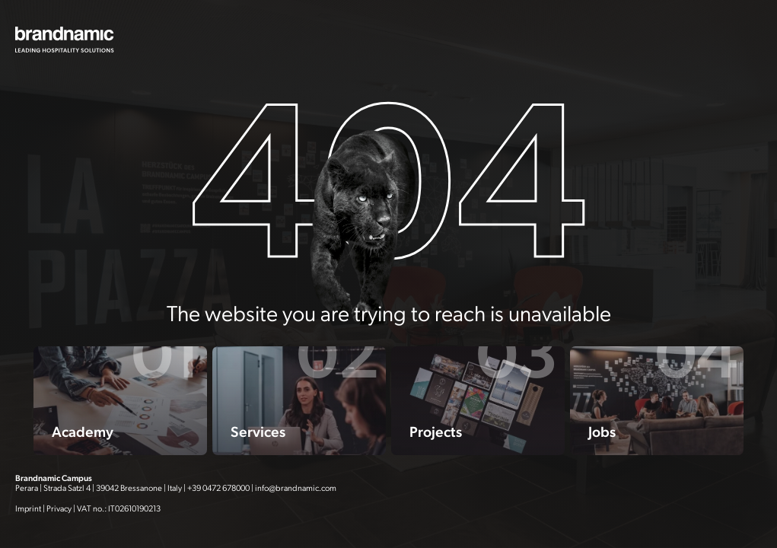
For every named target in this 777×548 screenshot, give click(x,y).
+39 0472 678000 (218, 488)
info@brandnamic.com (295, 488)
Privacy (59, 509)
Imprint (28, 509)
